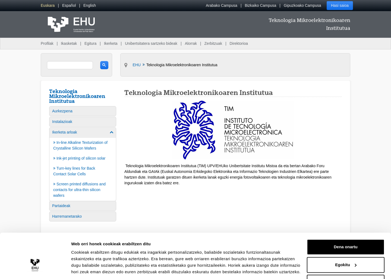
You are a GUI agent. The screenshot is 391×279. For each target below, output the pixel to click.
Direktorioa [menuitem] (238, 43)
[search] (70, 65)
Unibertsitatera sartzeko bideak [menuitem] (151, 43)
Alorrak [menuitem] (191, 43)
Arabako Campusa (221, 5)
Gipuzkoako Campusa (302, 5)
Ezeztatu (346, 264)
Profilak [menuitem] (47, 43)
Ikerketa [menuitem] (111, 43)
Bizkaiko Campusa (260, 5)
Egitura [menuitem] (90, 43)
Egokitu (346, 246)
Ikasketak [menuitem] (69, 43)
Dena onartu (346, 228)
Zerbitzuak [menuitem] (213, 43)
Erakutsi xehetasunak (92, 268)
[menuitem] (47, 5)
